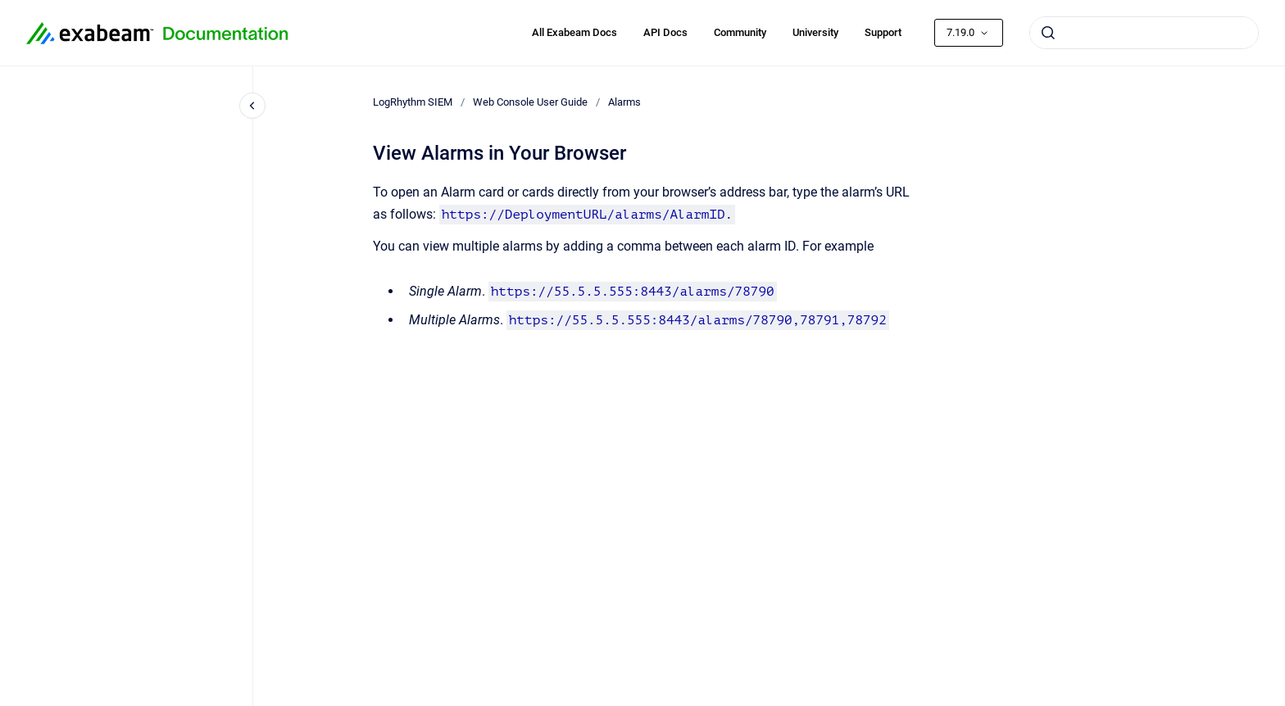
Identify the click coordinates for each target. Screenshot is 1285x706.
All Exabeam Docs (574, 32)
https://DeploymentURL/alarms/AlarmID (583, 214)
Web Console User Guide (530, 102)
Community (740, 32)
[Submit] (1048, 33)
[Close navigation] (252, 106)
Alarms (624, 102)
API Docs (665, 32)
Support (883, 32)
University (815, 32)
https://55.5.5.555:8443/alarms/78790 (632, 291)
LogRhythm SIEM (412, 102)
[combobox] (1144, 32)
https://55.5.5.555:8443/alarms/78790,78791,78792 (698, 320)
